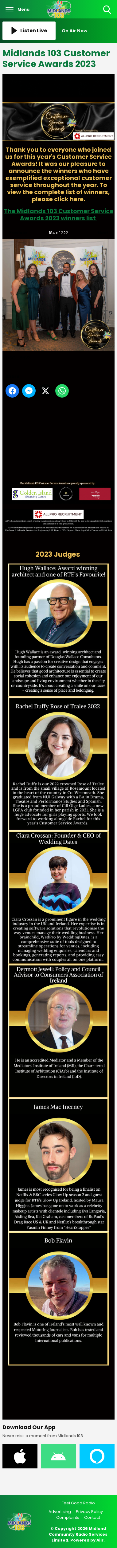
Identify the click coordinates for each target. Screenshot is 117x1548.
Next (100, 231)
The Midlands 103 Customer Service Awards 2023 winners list (58, 214)
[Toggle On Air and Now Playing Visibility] (88, 31)
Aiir (99, 1540)
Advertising (60, 1512)
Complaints (67, 1517)
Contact (92, 1517)
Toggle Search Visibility (107, 10)
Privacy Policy (89, 1512)
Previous (15, 231)
